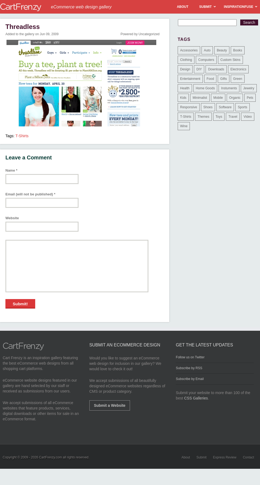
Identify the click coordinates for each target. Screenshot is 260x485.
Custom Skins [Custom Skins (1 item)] (230, 60)
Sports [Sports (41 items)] (242, 107)
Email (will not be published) (30, 194)
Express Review (224, 457)
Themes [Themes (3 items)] (203, 117)
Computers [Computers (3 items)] (206, 60)
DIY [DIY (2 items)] (199, 69)
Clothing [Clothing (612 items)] (186, 60)
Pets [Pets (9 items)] (250, 98)
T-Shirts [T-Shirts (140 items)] (185, 117)
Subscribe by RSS (189, 368)
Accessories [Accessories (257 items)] (189, 50)
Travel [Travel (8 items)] (232, 117)
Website (12, 218)
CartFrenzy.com (50, 457)
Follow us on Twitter (190, 357)
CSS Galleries (196, 398)
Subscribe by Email (190, 379)
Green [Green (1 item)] (237, 79)
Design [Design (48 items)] (185, 69)
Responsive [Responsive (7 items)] (188, 107)
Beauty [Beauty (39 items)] (222, 50)
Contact (248, 457)
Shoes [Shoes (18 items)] (208, 107)
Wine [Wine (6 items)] (183, 126)
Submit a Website (109, 405)
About (185, 457)
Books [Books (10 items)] (237, 50)
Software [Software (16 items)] (225, 107)
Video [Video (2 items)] (247, 117)
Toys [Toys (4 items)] (219, 117)
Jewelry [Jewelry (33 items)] (248, 88)
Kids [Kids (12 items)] (183, 98)
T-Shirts (21, 136)
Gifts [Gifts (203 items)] (223, 79)
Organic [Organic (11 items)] (234, 98)
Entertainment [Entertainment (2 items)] (190, 79)
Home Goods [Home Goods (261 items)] (205, 88)
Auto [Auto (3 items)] (207, 50)
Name (11, 170)
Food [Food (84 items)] (210, 79)
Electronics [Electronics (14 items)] (238, 69)
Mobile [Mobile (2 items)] (218, 98)
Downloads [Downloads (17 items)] (216, 69)
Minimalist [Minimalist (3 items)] (200, 98)
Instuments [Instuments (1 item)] (229, 88)
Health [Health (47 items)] (185, 88)
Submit (201, 457)
